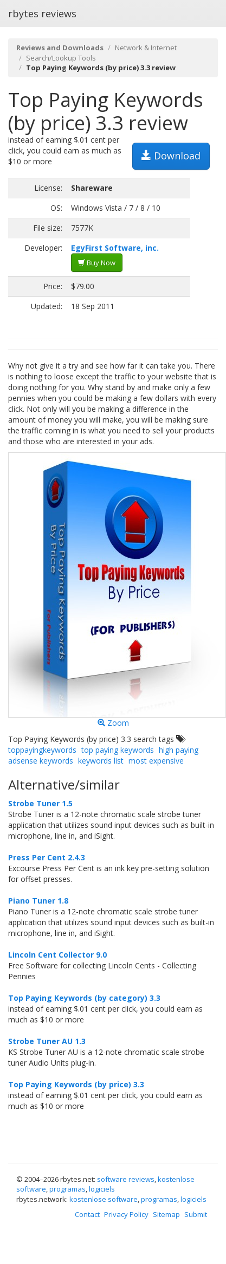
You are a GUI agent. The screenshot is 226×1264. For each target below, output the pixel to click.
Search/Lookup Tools (61, 58)
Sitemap (166, 1214)
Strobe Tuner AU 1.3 (47, 1041)
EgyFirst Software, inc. (115, 248)
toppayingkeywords (42, 750)
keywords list (101, 760)
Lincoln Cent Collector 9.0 (57, 954)
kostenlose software (103, 1199)
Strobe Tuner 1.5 (40, 803)
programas (67, 1189)
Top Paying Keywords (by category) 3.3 (84, 998)
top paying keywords (117, 750)
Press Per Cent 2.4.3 (46, 857)
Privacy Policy (126, 1214)
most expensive (156, 760)
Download (171, 155)
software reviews (125, 1179)
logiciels (102, 1189)
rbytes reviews (42, 13)
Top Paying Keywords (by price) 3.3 (76, 1084)
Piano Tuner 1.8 (38, 900)
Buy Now (96, 262)
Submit (195, 1214)
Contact (87, 1214)
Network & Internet (146, 47)
